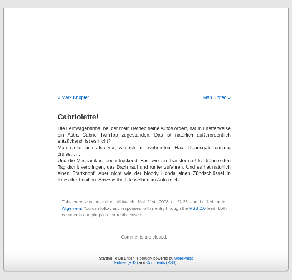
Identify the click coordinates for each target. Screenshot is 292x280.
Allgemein (71, 208)
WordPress (183, 258)
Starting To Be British (146, 43)
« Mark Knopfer (73, 97)
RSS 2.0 (197, 208)
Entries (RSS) (126, 262)
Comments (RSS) (161, 262)
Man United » (217, 97)
